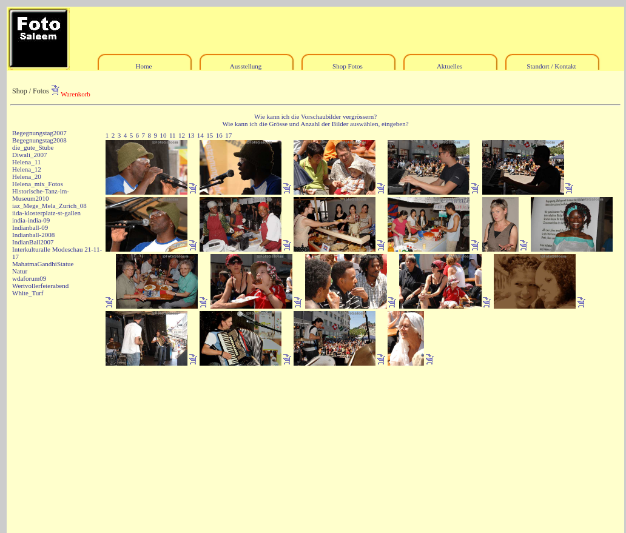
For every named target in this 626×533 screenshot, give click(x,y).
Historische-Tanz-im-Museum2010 (40, 194)
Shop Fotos (347, 66)
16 (219, 135)
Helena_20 (26, 176)
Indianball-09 (30, 227)
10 (163, 135)
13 (190, 135)
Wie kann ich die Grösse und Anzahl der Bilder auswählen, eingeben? (315, 123)
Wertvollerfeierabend (40, 285)
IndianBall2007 (32, 242)
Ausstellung (246, 66)
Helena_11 (26, 162)
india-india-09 (31, 220)
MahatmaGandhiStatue (42, 263)
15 (209, 135)
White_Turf (28, 293)
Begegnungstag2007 (39, 132)
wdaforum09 (29, 278)
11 (172, 135)
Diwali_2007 (29, 154)
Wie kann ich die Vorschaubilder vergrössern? (315, 116)
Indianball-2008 (33, 234)
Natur (19, 271)
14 (200, 135)
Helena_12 (26, 169)
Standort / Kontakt (551, 66)
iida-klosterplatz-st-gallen (46, 212)
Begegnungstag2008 (39, 140)
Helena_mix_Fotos (37, 183)
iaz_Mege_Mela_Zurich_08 (49, 205)
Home (144, 66)
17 (228, 135)
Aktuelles (449, 66)
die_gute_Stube (32, 147)
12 (181, 135)
